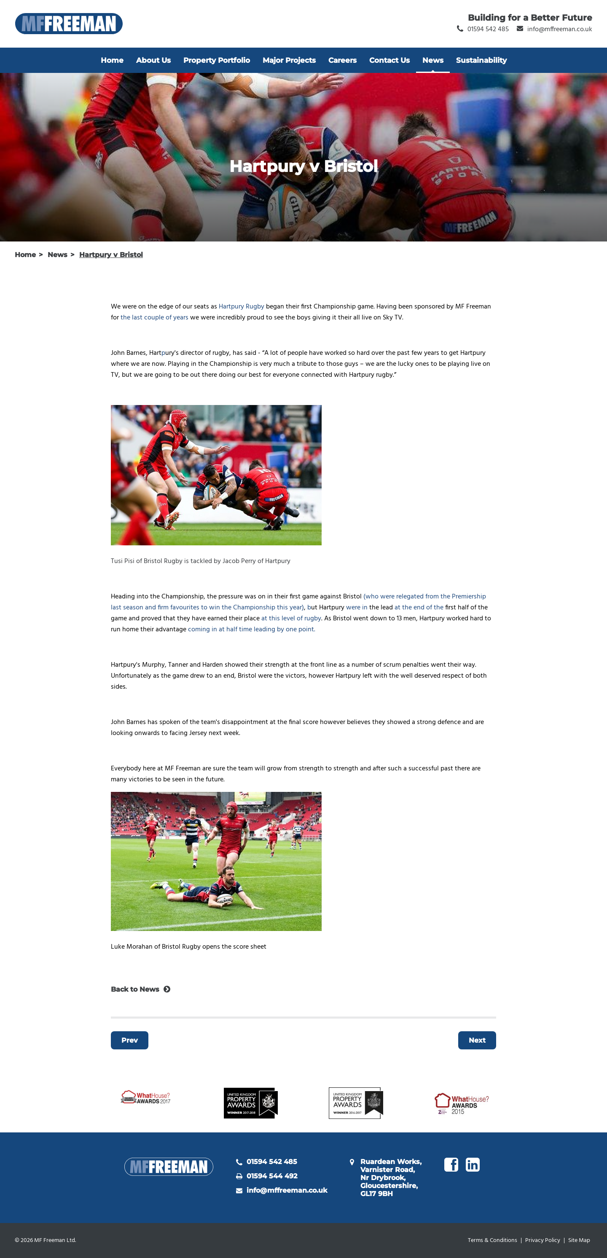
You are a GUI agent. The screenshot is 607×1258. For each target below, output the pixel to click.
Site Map (579, 1240)
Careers (342, 60)
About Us (153, 60)
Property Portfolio (216, 60)
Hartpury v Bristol (111, 255)
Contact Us (389, 60)
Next (477, 1040)
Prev (129, 1040)
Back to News (135, 989)
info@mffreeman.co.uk (287, 1190)
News (432, 60)
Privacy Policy (542, 1240)
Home (112, 60)
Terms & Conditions (492, 1240)
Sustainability (481, 60)
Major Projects (289, 60)
